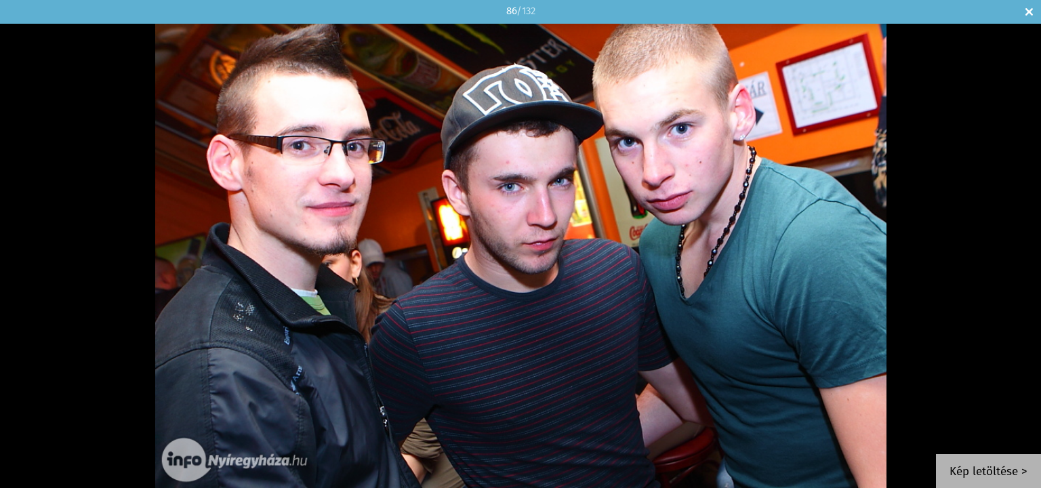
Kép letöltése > (988, 472)
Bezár (1029, 12)
